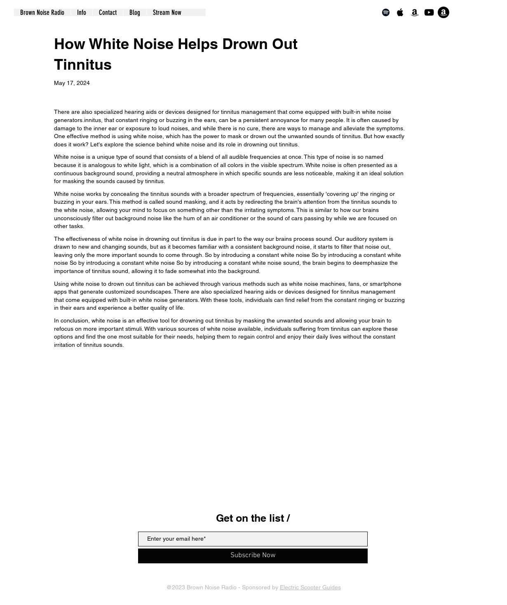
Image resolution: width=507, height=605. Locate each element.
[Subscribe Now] (253, 556)
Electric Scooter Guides (310, 587)
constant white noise (148, 262)
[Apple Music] (400, 12)
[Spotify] (386, 12)
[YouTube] (429, 12)
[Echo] (443, 12)
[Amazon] (414, 12)
